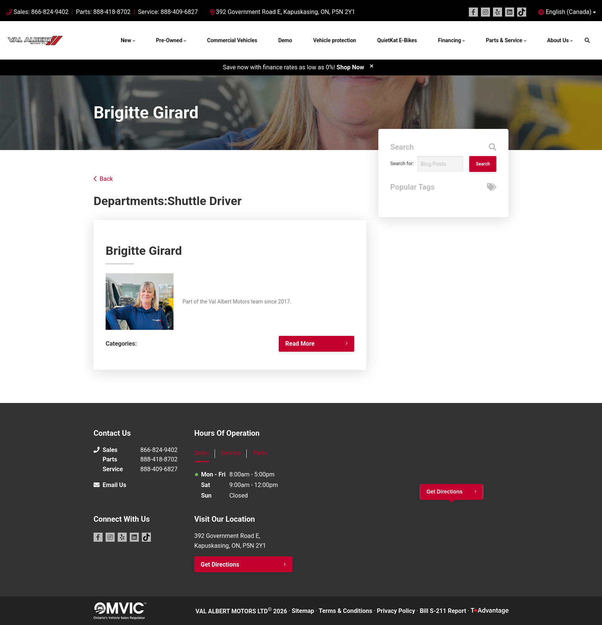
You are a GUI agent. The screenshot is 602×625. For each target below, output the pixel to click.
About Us (558, 40)
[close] (371, 66)
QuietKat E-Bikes (397, 40)
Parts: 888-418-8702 (103, 11)
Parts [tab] (260, 452)
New (126, 40)
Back (106, 178)
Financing (449, 40)
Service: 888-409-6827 (168, 11)
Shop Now (350, 67)
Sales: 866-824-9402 (41, 11)
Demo (285, 40)
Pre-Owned (169, 40)
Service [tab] (231, 452)
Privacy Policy (396, 610)
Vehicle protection (334, 40)
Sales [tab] (201, 452)
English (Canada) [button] (568, 11)
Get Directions (220, 564)
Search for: (402, 163)
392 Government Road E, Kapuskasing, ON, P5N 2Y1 (282, 11)
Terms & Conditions (345, 610)
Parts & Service (504, 40)
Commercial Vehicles (232, 40)
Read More (300, 343)
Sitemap (303, 610)
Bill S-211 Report (443, 610)
